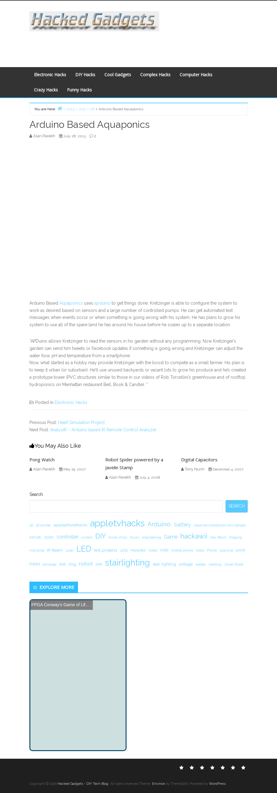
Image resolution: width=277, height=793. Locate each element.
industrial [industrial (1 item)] (36, 550)
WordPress (217, 784)
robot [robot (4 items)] (86, 563)
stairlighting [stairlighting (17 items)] (127, 562)
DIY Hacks (85, 74)
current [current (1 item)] (87, 537)
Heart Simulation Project (81, 422)
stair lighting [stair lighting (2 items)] (164, 564)
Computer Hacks (196, 74)
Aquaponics (71, 303)
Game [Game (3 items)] (170, 537)
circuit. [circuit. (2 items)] (35, 537)
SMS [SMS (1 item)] (99, 564)
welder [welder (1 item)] (200, 564)
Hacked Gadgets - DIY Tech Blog (83, 784)
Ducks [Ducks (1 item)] (134, 537)
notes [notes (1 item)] (200, 550)
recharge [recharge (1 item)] (49, 564)
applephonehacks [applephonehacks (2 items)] (70, 524)
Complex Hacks (155, 74)
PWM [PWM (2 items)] (34, 564)
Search (36, 494)
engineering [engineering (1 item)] (151, 537)
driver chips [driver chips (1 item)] (118, 537)
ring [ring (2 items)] (72, 564)
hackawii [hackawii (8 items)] (193, 536)
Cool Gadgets (117, 74)
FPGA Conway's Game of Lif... (60, 604)
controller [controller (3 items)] (67, 537)
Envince (158, 784)
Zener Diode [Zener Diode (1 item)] (233, 564)
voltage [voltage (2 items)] (186, 564)
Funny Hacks (79, 90)
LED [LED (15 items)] (83, 548)
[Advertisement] (137, 45)
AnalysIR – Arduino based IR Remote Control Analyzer (103, 429)
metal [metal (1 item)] (152, 550)
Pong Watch (42, 459)
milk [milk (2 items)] (164, 550)
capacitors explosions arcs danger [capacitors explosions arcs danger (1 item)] (220, 525)
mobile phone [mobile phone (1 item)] (182, 550)
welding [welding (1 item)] (215, 564)
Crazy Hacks (46, 90)
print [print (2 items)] (240, 550)
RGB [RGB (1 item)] (62, 564)
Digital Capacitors (199, 459)
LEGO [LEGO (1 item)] (124, 550)
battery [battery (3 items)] (182, 525)
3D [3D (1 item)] (31, 525)
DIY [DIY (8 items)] (100, 536)
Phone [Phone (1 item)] (212, 550)
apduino (102, 303)
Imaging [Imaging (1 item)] (235, 537)
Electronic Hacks (50, 74)
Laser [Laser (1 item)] (70, 550)
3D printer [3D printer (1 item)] (43, 525)
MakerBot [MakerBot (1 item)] (138, 550)
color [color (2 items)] (49, 537)
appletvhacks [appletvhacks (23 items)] (117, 523)
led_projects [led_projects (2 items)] (105, 550)
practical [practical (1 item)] (226, 550)
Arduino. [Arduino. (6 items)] (159, 524)
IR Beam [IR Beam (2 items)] (55, 550)
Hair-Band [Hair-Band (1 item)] (218, 537)
